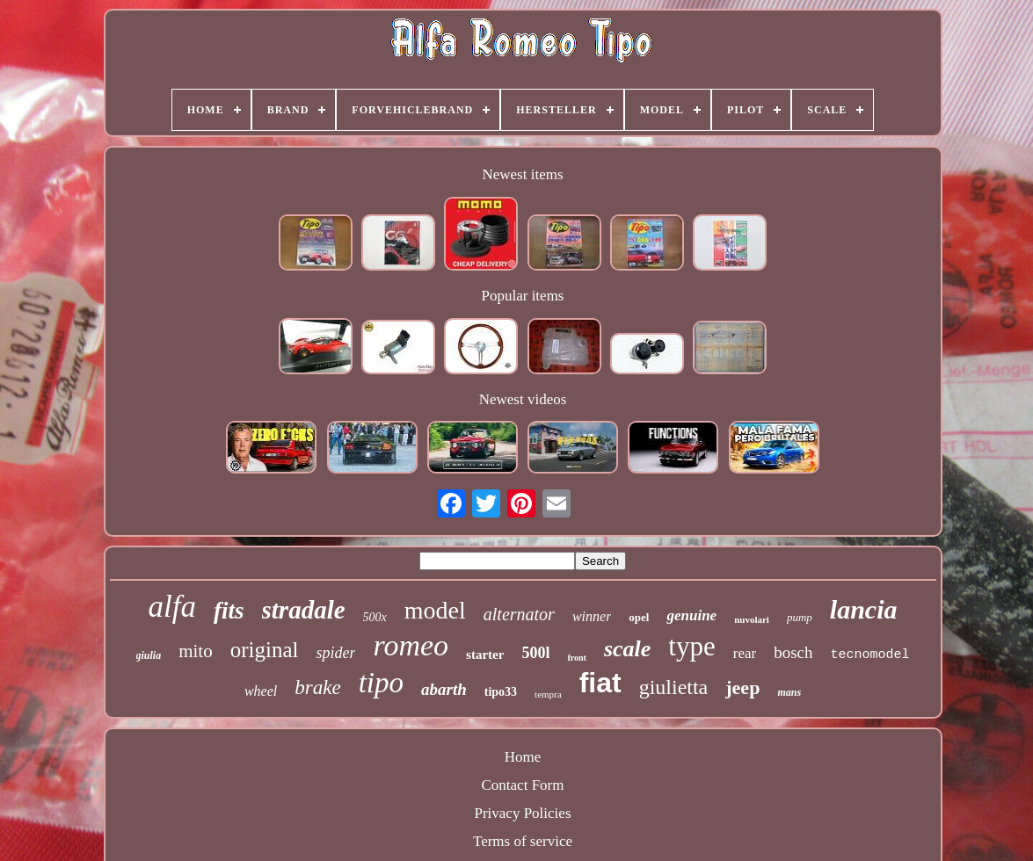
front (576, 657)
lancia (864, 609)
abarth (444, 689)
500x (375, 617)
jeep (742, 687)
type (691, 646)
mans (789, 692)
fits (229, 610)
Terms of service (522, 841)
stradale (304, 610)
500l (535, 653)
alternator (519, 614)
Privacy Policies (522, 813)
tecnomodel (869, 655)
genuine (691, 615)
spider (335, 653)
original (264, 650)
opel (639, 617)
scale (627, 649)
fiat (600, 682)
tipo (381, 682)
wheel (260, 691)
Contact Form (523, 785)
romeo (410, 645)
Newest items (522, 174)
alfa (172, 607)
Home (523, 757)
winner (591, 616)
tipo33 (500, 691)
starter (485, 655)
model (435, 610)
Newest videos (523, 399)
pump (799, 617)
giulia (149, 655)
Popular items (523, 295)
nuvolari (751, 619)
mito (195, 651)
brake (317, 687)
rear (744, 653)
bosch (793, 652)
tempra (548, 694)
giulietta (674, 687)
